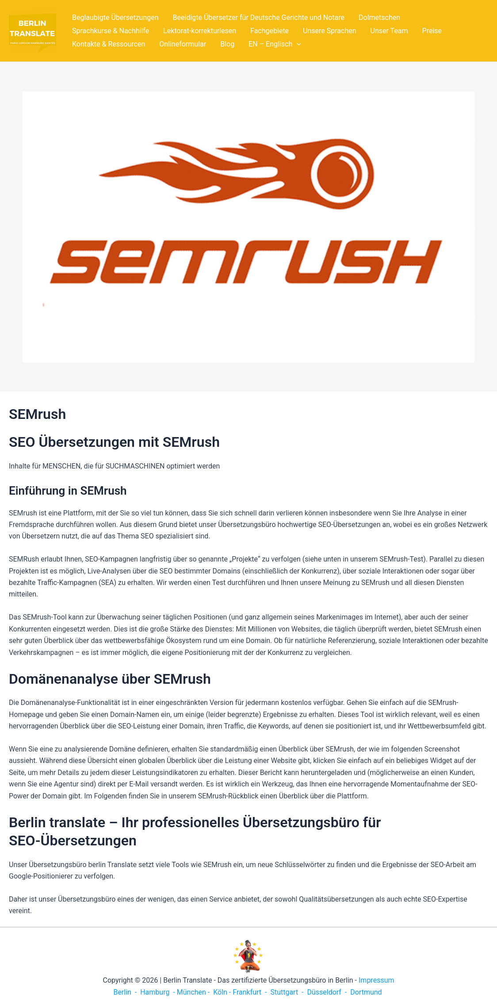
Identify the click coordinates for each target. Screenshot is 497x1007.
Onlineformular (182, 44)
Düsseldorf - (326, 992)
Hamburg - (157, 992)
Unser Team (389, 31)
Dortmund (365, 992)
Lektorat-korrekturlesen (199, 31)
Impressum (376, 980)
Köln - (222, 992)
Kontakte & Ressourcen (108, 44)
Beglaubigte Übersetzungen (115, 17)
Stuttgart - (286, 992)
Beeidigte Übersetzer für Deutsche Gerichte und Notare (259, 17)
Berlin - (125, 992)
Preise (432, 31)
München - (194, 992)
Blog (227, 44)
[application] (296, 44)
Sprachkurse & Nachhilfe (110, 31)
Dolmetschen (379, 17)
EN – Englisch (274, 44)
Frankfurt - (250, 992)
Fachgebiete (269, 31)
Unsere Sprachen (329, 31)
